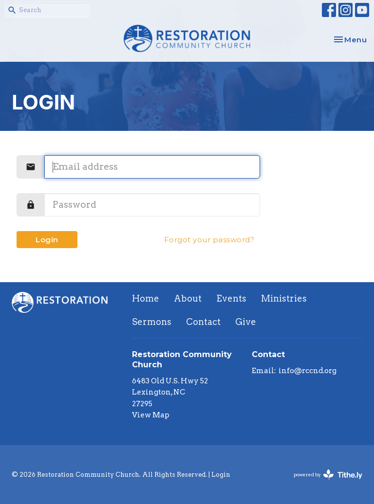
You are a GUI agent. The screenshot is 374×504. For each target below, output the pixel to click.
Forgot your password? (209, 239)
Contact (203, 322)
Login (47, 239)
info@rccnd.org (308, 370)
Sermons (151, 322)
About (188, 298)
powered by (328, 474)
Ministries (284, 298)
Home (145, 298)
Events (231, 298)
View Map (150, 415)
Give (245, 322)
